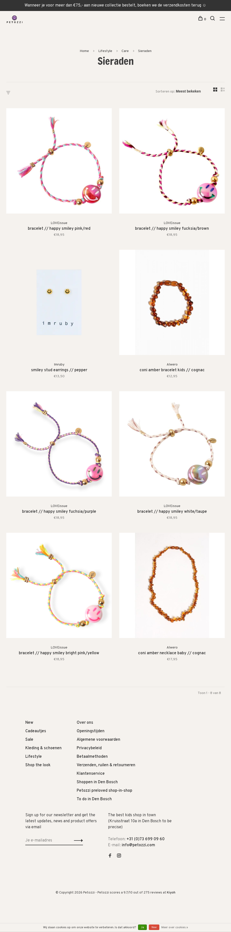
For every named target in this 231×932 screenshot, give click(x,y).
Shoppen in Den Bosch (97, 782)
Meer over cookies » (174, 928)
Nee (154, 928)
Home (84, 51)
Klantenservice (91, 773)
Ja (142, 928)
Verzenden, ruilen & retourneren (106, 765)
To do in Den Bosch (94, 799)
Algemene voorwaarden (98, 739)
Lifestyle (105, 51)
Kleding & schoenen (43, 748)
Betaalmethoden (92, 756)
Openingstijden (90, 731)
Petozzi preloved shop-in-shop (104, 790)
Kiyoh (171, 893)
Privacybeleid (89, 748)
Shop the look (38, 765)
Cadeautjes (35, 731)
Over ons (85, 722)
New (29, 722)
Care (125, 51)
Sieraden (145, 51)
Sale (29, 739)
